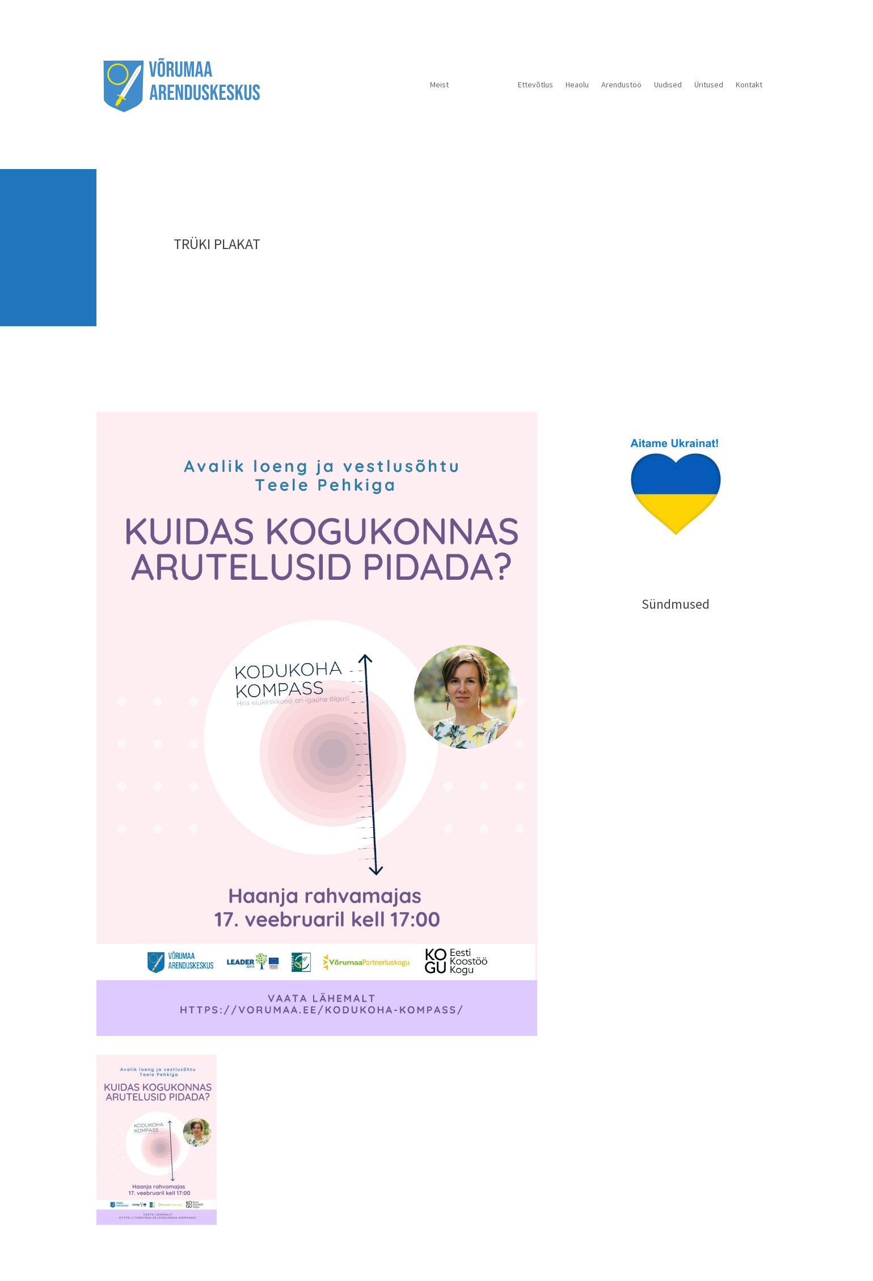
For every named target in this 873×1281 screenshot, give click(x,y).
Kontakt (749, 84)
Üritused (708, 84)
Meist (439, 84)
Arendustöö (621, 84)
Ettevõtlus (535, 84)
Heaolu (577, 84)
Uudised (668, 84)
